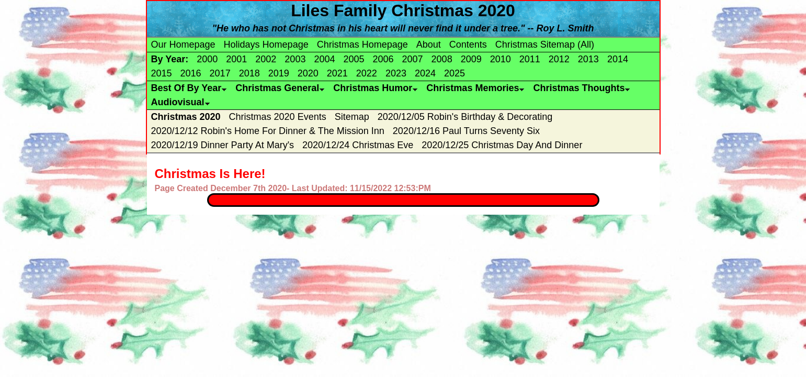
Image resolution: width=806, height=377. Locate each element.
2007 (412, 59)
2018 (249, 73)
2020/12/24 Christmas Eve (357, 145)
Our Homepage (183, 44)
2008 (442, 59)
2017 (220, 73)
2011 (529, 59)
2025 (454, 73)
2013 (588, 59)
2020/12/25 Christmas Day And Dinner (502, 145)
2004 (324, 59)
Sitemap (352, 117)
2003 (295, 59)
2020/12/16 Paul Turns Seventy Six (466, 131)
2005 (353, 59)
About (428, 44)
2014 (617, 59)
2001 (236, 59)
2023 (395, 73)
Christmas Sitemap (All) (544, 44)
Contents (468, 44)
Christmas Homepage (362, 44)
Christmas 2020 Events (277, 117)
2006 (383, 59)
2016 (190, 73)
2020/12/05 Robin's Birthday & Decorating (465, 117)
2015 (161, 73)
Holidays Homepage (266, 44)
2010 (500, 59)
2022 (366, 73)
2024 (425, 73)
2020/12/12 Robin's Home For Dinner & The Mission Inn (267, 131)
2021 (337, 73)
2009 (471, 59)
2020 (308, 73)
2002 (265, 59)
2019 (278, 73)
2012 (559, 59)
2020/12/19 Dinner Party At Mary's (222, 145)
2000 (207, 59)
